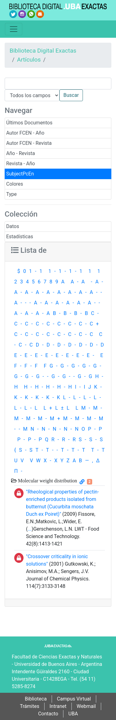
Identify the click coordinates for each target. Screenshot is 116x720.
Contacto (48, 714)
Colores (14, 184)
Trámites (29, 706)
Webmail (86, 706)
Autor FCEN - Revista (29, 143)
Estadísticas (19, 236)
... (30, 529)
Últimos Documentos (29, 123)
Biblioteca (36, 699)
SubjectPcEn (20, 174)
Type (11, 194)
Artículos (29, 59)
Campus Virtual (74, 699)
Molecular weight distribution (47, 480)
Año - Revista (20, 153)
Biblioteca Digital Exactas (43, 50)
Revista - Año (20, 163)
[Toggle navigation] (13, 29)
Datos (12, 226)
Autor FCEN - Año (25, 133)
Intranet (58, 706)
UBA (73, 714)
